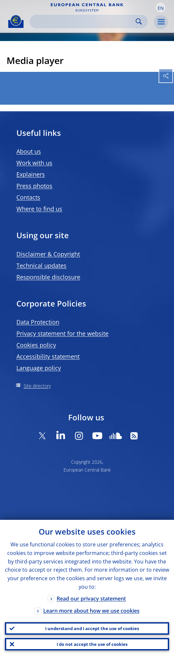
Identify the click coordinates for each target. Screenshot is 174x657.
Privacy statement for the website (62, 333)
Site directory (37, 386)
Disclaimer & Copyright (48, 254)
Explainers (30, 174)
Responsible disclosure (48, 277)
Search (138, 21)
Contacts (28, 197)
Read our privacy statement (91, 598)
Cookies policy (36, 345)
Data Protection (37, 322)
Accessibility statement (48, 356)
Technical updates (41, 265)
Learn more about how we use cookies (91, 610)
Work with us (34, 163)
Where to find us (39, 209)
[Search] (83, 21)
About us (28, 151)
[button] (160, 7)
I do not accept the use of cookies (92, 644)
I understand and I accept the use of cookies (92, 628)
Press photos (34, 186)
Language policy (38, 368)
